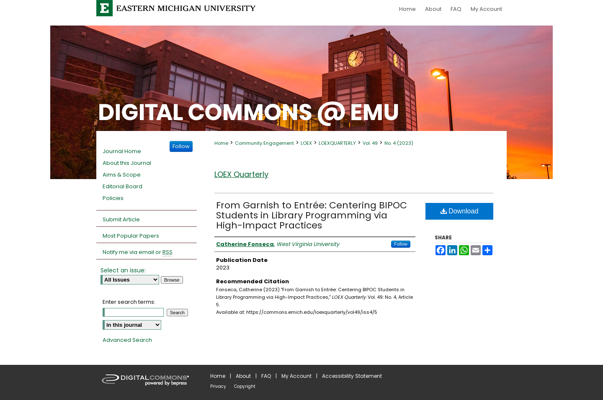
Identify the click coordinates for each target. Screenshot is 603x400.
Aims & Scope (122, 175)
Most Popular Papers (131, 236)
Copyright (244, 386)
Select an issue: (123, 270)
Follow (400, 243)
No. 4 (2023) (398, 143)
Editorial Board (122, 186)
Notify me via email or (138, 252)
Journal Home (122, 151)
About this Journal (127, 163)
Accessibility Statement (352, 375)
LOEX (306, 143)
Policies (113, 198)
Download (460, 211)
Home (221, 143)
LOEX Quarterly (241, 174)
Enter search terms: (129, 302)
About (243, 375)
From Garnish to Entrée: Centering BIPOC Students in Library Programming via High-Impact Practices (311, 215)
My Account (296, 375)
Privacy (218, 386)
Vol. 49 (370, 143)
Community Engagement (264, 143)
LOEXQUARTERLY (337, 143)
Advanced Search (127, 340)
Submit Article (121, 219)
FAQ (266, 375)
